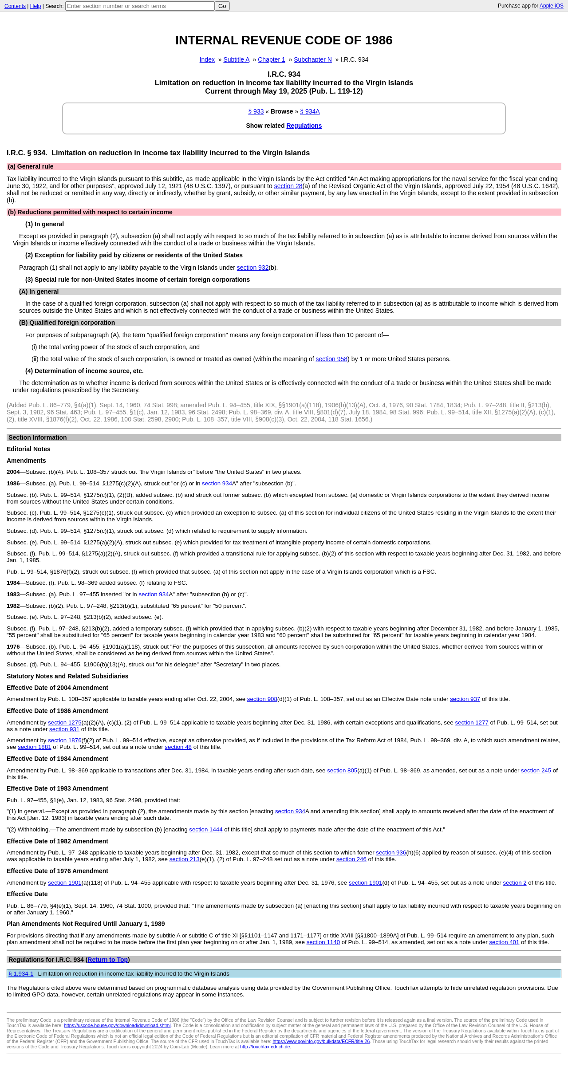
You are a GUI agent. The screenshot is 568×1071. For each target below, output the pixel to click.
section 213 (185, 859)
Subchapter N (313, 59)
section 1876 (64, 740)
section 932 (253, 267)
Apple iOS (552, 6)
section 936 (391, 852)
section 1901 (64, 882)
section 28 (288, 185)
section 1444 (205, 829)
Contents (15, 6)
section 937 (465, 699)
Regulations (304, 125)
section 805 (342, 770)
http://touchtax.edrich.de (265, 1046)
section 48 (178, 747)
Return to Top (107, 959)
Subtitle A (236, 59)
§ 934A (310, 111)
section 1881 (34, 747)
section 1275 (64, 722)
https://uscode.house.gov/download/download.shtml (117, 1025)
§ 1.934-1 (20, 973)
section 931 (64, 729)
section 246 (351, 859)
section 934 (217, 483)
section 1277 (471, 722)
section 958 (331, 358)
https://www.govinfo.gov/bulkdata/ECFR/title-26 (321, 1041)
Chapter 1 (271, 59)
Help (35, 6)
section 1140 (323, 942)
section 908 (262, 699)
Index (207, 59)
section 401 (504, 942)
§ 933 (256, 111)
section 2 (514, 882)
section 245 (536, 770)
